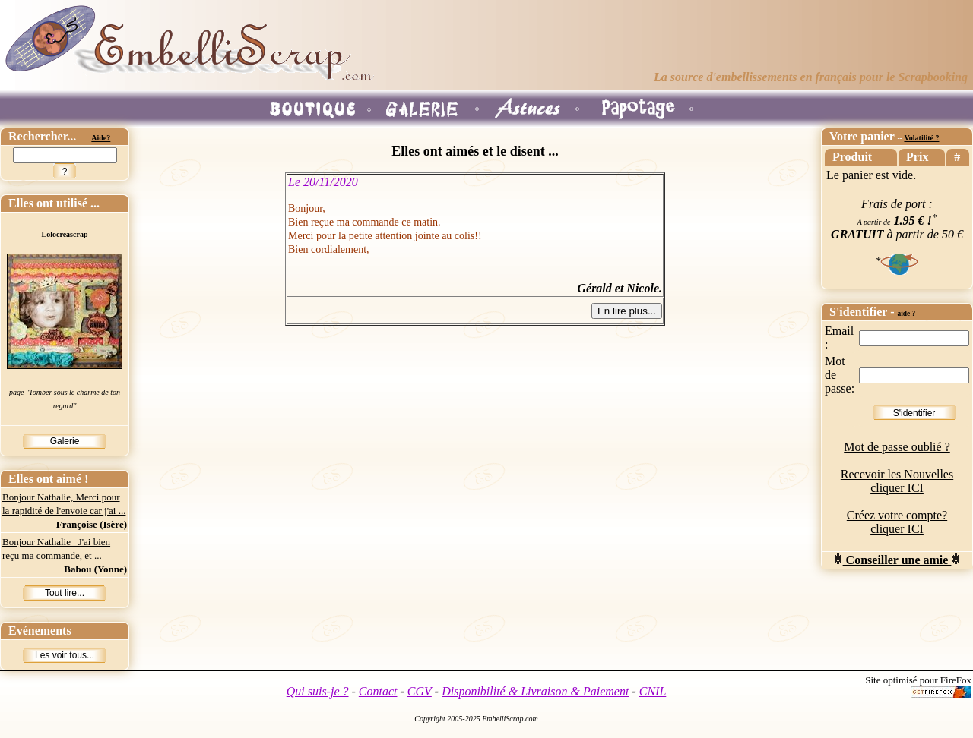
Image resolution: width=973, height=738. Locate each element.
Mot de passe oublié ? (897, 446)
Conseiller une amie (897, 560)
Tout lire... (64, 593)
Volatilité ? (921, 138)
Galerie (65, 441)
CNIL (653, 691)
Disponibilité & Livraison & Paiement (535, 691)
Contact (378, 691)
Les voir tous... (64, 655)
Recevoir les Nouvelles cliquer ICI (897, 481)
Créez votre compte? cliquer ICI (897, 522)
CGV (419, 691)
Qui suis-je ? (318, 691)
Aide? (100, 138)
